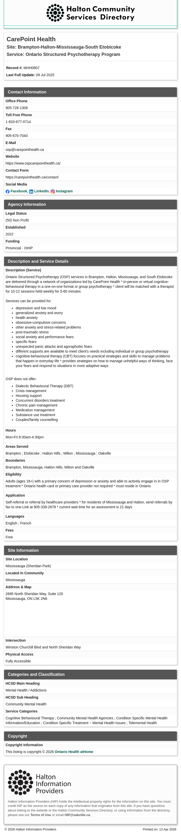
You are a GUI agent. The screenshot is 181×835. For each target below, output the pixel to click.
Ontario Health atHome (74, 752)
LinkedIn (41, 191)
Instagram (64, 191)
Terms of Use (40, 815)
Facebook (19, 191)
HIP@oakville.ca (77, 815)
